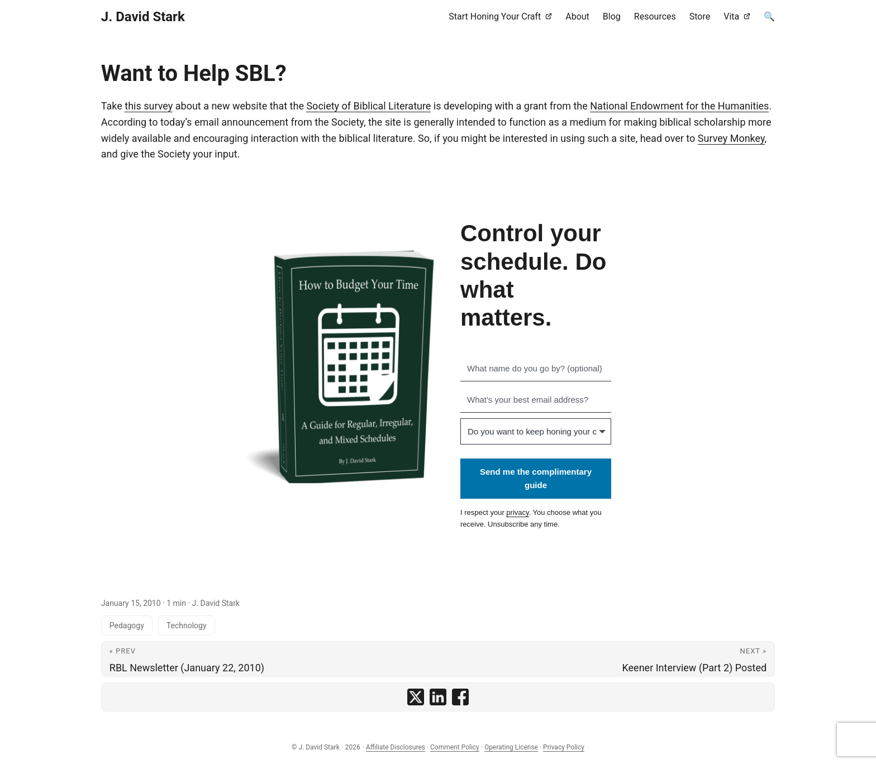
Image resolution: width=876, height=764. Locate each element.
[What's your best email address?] (535, 400)
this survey (149, 106)
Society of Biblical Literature (368, 106)
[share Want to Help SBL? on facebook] (460, 697)
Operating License (511, 747)
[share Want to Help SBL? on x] (415, 697)
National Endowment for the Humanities (679, 106)
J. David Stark (143, 17)
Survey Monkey (731, 138)
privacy (517, 512)
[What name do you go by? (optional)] (535, 368)
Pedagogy (127, 625)
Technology (186, 625)
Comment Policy (454, 747)
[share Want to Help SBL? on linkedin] (438, 697)
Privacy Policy (563, 747)
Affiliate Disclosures (395, 747)
